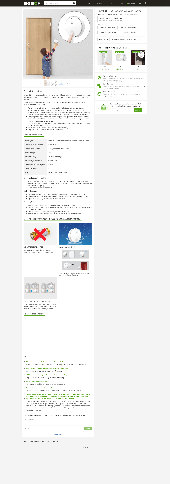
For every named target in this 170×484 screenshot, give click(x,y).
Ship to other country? (131, 14)
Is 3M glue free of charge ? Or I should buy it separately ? (47, 375)
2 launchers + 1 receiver (128, 32)
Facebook (112, 96)
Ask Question (103, 39)
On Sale (109, 3)
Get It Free (119, 3)
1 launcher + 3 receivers (107, 32)
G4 (105, 66)
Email (105, 96)
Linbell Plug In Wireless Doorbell (112, 47)
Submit (88, 428)
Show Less (58, 435)
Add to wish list (132, 39)
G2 (138, 66)
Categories (99, 3)
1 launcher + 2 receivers (127, 27)
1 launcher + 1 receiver (107, 27)
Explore (89, 3)
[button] (28, 44)
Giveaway (131, 3)
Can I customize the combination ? (39, 388)
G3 (121, 66)
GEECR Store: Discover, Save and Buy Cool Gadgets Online (33, 4)
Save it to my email (118, 39)
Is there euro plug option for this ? (38, 381)
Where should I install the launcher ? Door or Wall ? (45, 362)
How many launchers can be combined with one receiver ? (48, 368)
